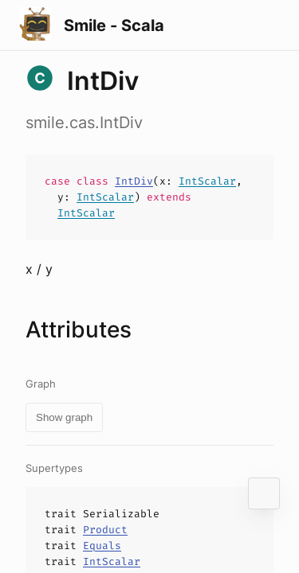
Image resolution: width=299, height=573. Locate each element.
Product (105, 529)
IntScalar (207, 181)
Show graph (64, 417)
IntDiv (134, 181)
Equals (102, 545)
